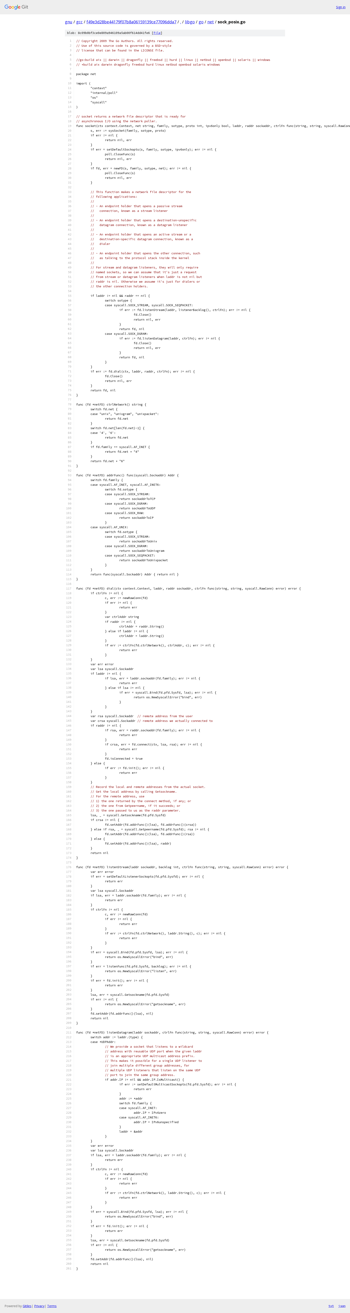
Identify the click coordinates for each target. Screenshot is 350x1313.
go (201, 21)
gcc (79, 21)
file (157, 33)
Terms (52, 1306)
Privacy (39, 1306)
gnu (68, 21)
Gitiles (27, 1306)
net (210, 21)
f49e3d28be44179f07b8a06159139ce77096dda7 (131, 21)
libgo (190, 21)
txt (331, 1306)
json (342, 1306)
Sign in (341, 7)
